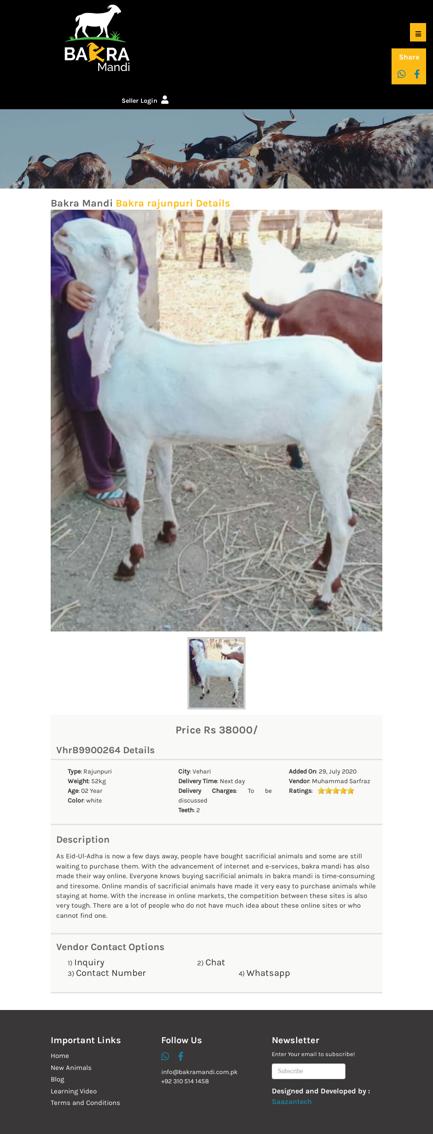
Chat (215, 962)
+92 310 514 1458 (185, 1081)
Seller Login (145, 101)
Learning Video (74, 1091)
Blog (57, 1079)
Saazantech (292, 1101)
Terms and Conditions (85, 1103)
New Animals (71, 1067)
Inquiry (89, 962)
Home (60, 1055)
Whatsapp (268, 973)
